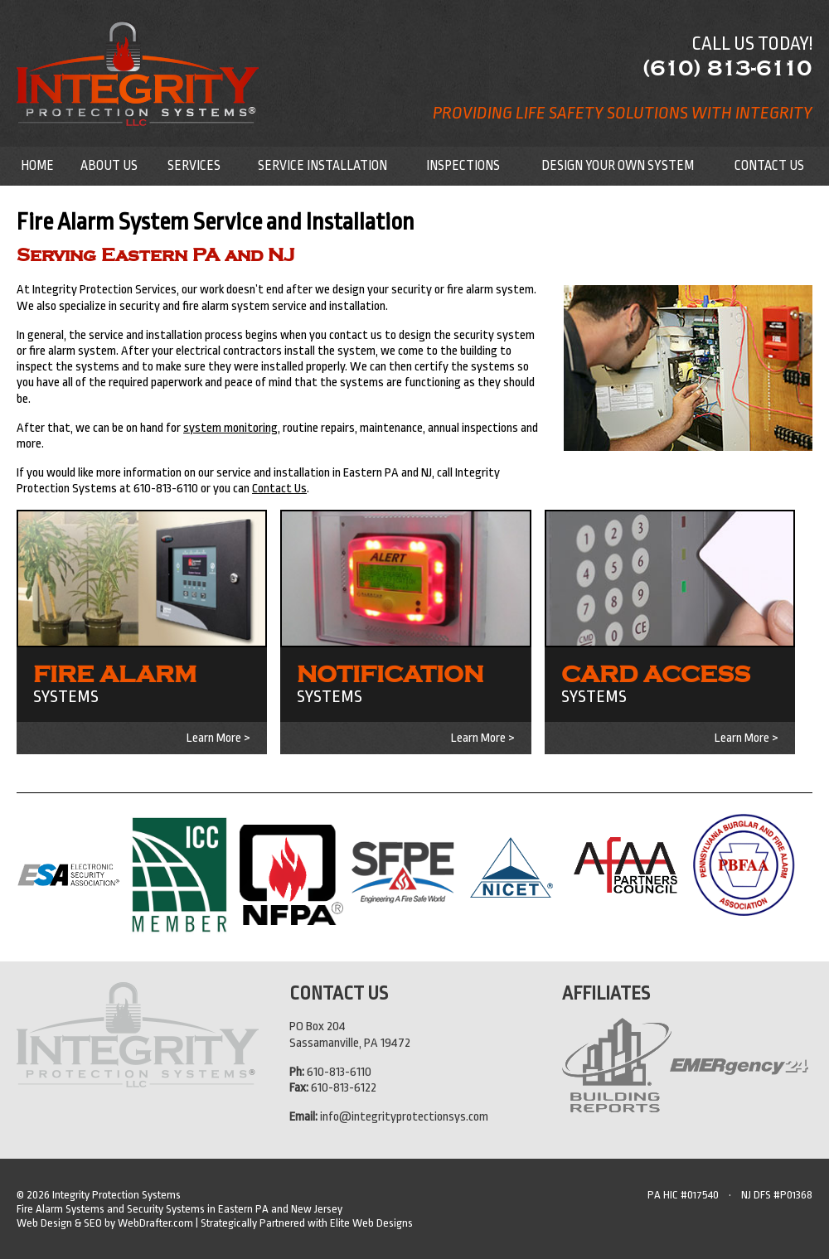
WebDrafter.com (155, 1223)
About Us (109, 165)
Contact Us (769, 165)
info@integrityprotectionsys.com (404, 1117)
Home (37, 165)
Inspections (463, 165)
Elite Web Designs (371, 1223)
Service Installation (322, 165)
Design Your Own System (617, 165)
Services (194, 165)
